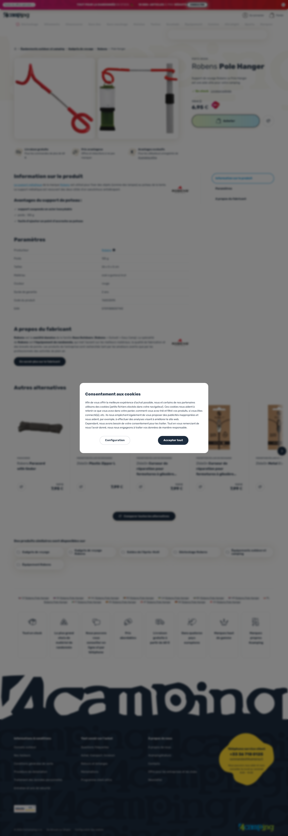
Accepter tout (173, 440)
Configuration (115, 440)
